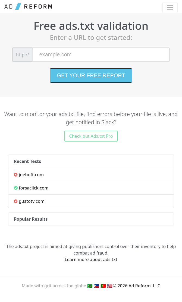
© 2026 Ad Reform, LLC (136, 286)
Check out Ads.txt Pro (91, 136)
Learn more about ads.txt (91, 259)
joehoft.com (29, 175)
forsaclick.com (31, 188)
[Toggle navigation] (170, 7)
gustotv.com (29, 201)
